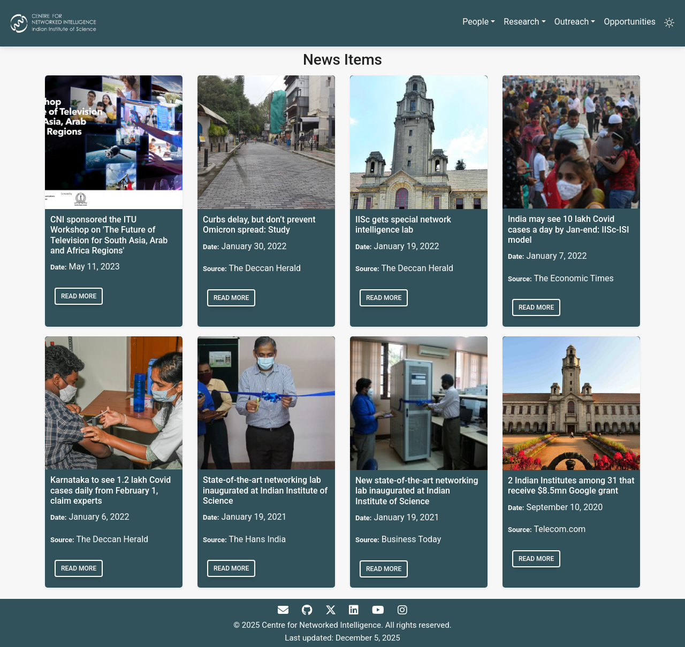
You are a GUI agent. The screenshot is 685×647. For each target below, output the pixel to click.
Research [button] (521, 22)
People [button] (475, 22)
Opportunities (630, 22)
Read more (78, 296)
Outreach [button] (571, 22)
